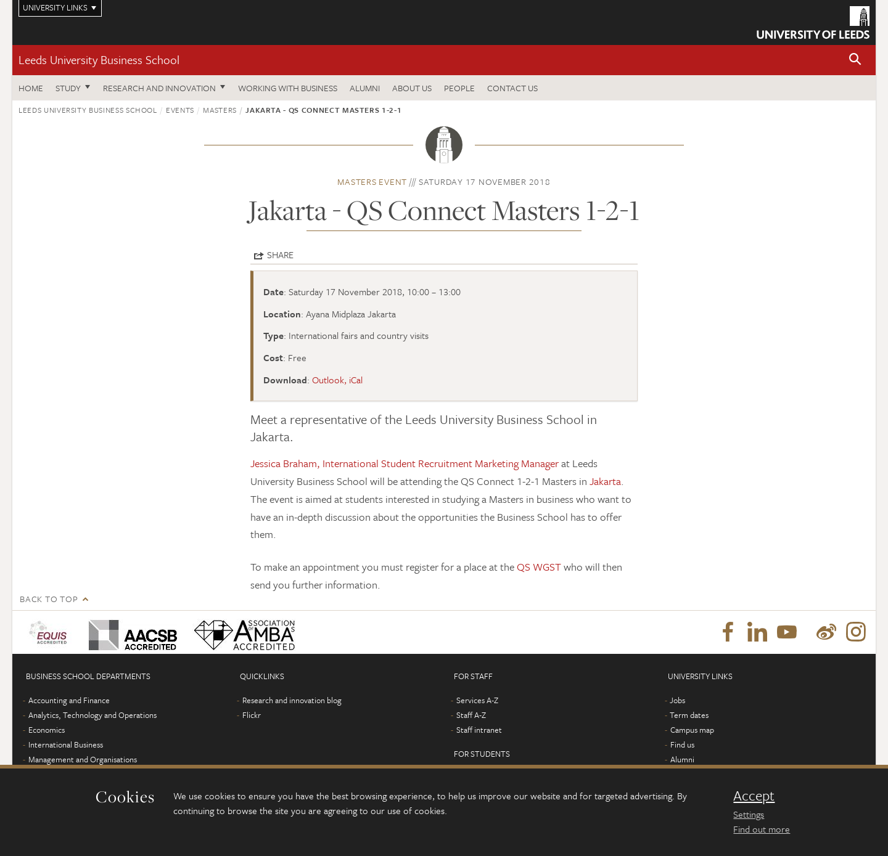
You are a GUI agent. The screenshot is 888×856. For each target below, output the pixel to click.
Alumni (365, 87)
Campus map (692, 730)
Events (180, 109)
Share (280, 254)
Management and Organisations (82, 759)
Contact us (512, 87)
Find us (682, 744)
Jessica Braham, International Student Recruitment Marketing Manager (405, 463)
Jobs (677, 700)
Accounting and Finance (69, 700)
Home (30, 87)
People (459, 87)
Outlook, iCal (337, 379)
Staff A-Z (471, 715)
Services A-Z (477, 700)
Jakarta (605, 481)
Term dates (689, 715)
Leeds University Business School (98, 59)
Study (68, 87)
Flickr (251, 715)
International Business (65, 744)
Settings (748, 814)
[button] (855, 60)
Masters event (372, 181)
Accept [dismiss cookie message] (754, 795)
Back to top (49, 598)
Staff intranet (479, 730)
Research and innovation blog (292, 700)
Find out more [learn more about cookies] (761, 829)
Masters (220, 109)
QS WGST (539, 566)
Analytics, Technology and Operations (92, 715)
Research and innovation (159, 87)
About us (412, 87)
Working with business (287, 87)
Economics (46, 730)
